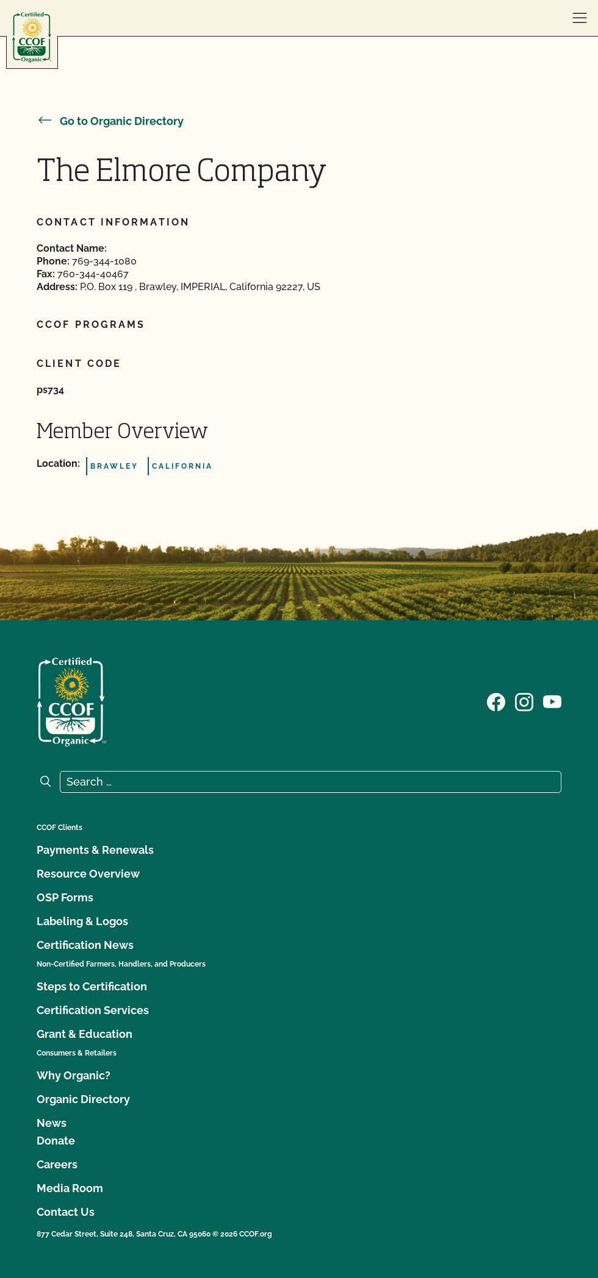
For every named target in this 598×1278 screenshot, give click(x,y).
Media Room (70, 1188)
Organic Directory (83, 1099)
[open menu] (579, 18)
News (52, 1122)
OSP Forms (65, 897)
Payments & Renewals (95, 849)
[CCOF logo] (31, 37)
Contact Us (66, 1211)
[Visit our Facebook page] (496, 701)
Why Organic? (73, 1075)
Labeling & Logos (82, 921)
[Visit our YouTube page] (552, 701)
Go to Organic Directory (110, 121)
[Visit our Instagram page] (524, 701)
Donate (56, 1140)
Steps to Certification (92, 986)
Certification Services (93, 1010)
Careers (57, 1164)
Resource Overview (88, 873)
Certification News (85, 945)
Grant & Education (84, 1034)
